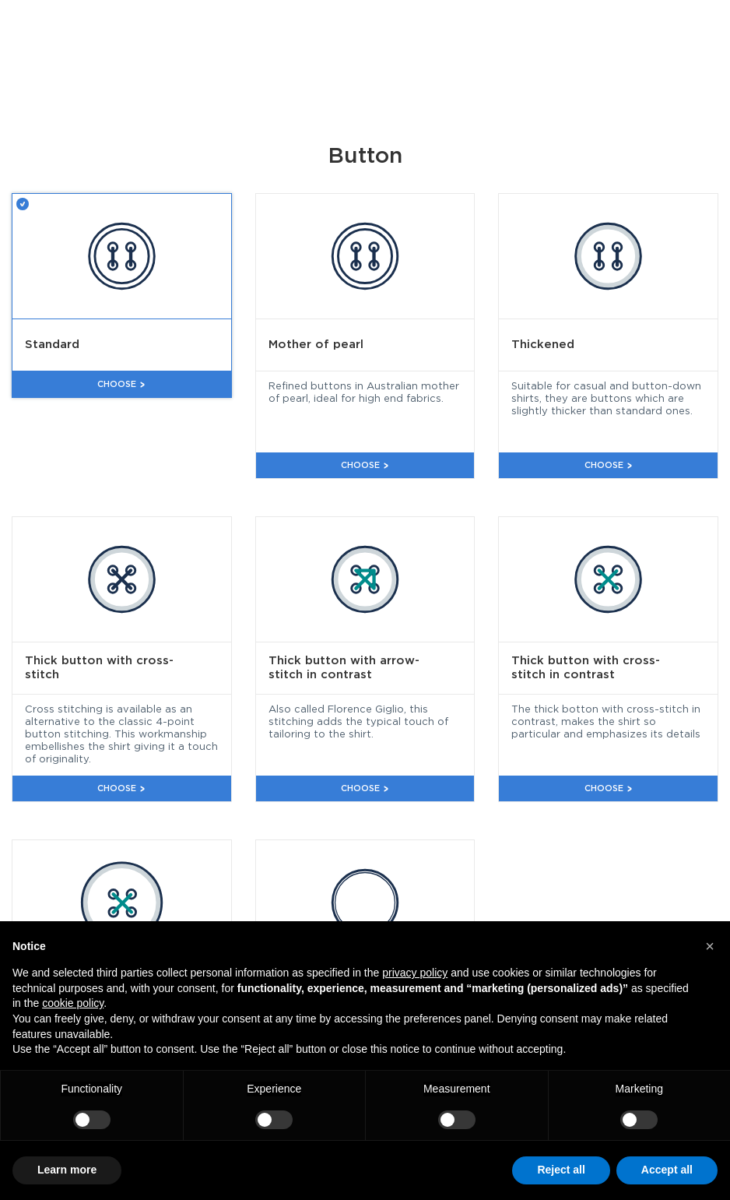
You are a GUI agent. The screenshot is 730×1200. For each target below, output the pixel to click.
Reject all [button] (560, 1169)
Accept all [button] (667, 1169)
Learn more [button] (67, 1169)
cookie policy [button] (73, 1003)
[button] (709, 946)
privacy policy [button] (414, 972)
